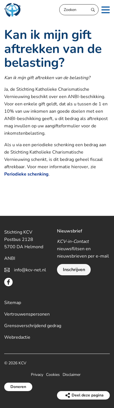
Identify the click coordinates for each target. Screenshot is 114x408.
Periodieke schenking (26, 174)
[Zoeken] (79, 9)
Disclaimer (72, 374)
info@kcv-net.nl (30, 270)
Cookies (53, 374)
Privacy (37, 374)
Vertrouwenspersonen (27, 314)
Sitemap (12, 303)
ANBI (9, 258)
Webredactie (17, 337)
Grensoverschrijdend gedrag (32, 326)
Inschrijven (74, 270)
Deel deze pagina (88, 395)
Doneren (18, 386)
